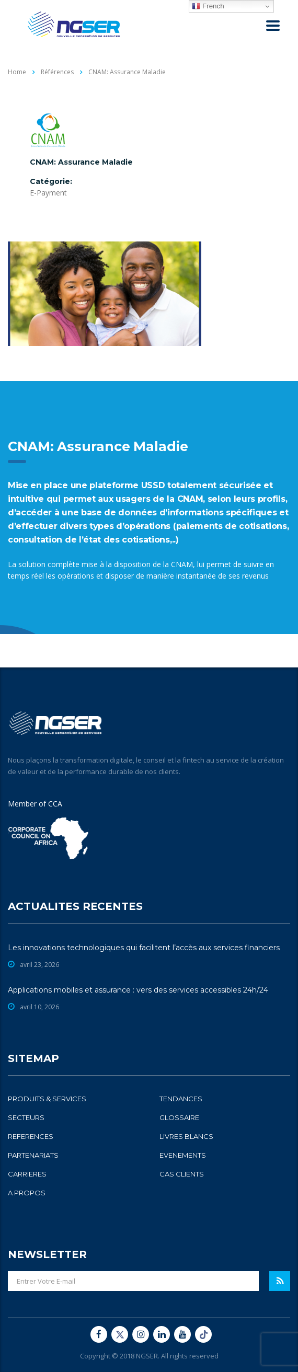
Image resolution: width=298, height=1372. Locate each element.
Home (17, 71)
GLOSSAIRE (179, 1117)
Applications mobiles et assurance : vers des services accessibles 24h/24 (138, 990)
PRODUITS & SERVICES (47, 1098)
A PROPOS (26, 1193)
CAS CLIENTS (181, 1174)
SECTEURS (26, 1117)
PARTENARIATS (33, 1155)
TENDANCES (180, 1098)
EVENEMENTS (182, 1155)
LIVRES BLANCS (186, 1136)
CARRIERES (27, 1174)
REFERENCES (30, 1136)
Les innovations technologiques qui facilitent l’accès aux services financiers (144, 947)
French (208, 6)
